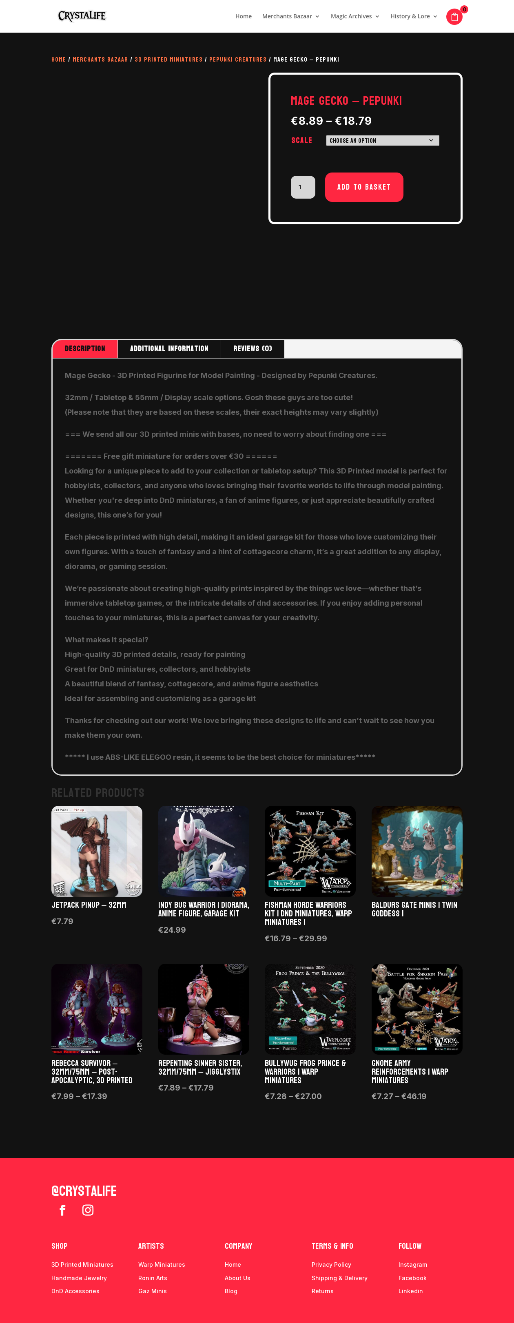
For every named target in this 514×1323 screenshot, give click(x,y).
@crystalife (84, 1191)
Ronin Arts (152, 1277)
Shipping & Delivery (340, 1277)
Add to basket (364, 187)
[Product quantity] (303, 187)
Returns (323, 1291)
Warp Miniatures (161, 1264)
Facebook (413, 1277)
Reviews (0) (252, 349)
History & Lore (410, 16)
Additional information (169, 349)
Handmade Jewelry (79, 1277)
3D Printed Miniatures (169, 59)
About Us (237, 1277)
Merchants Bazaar (287, 16)
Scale (301, 141)
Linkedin (411, 1291)
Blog (231, 1291)
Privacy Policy (331, 1264)
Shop (59, 1246)
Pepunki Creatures (238, 59)
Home (243, 16)
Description (85, 349)
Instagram (413, 1264)
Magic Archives (351, 16)
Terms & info (332, 1246)
